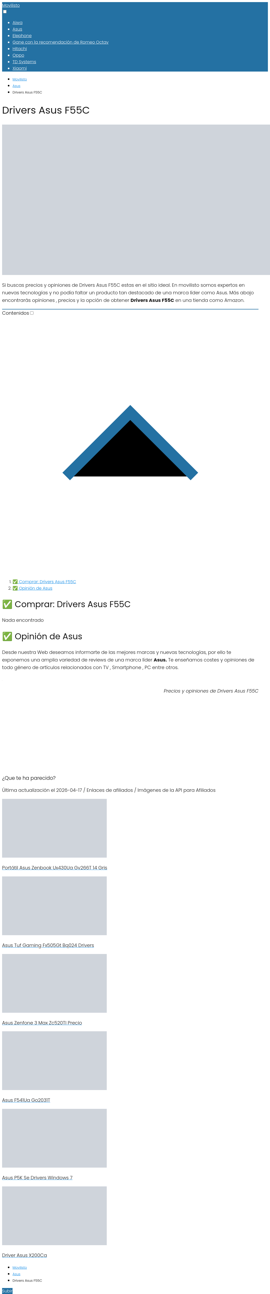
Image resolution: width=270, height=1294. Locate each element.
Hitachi (20, 49)
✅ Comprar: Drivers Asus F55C (44, 582)
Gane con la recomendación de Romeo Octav (61, 42)
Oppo (18, 55)
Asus (17, 29)
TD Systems (24, 62)
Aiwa (17, 23)
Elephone (22, 36)
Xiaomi (20, 68)
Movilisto (11, 5)
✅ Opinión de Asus (32, 588)
